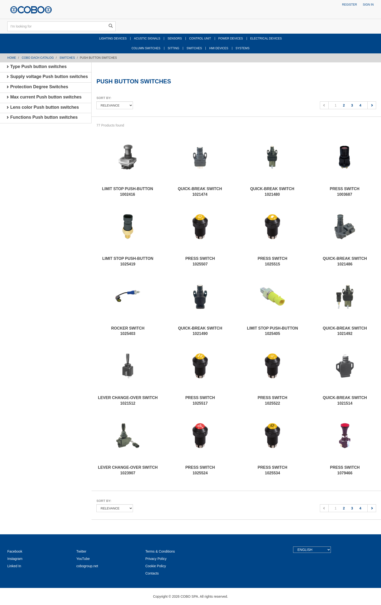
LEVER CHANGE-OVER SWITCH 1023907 (128, 470)
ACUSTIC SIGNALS (147, 38)
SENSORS (174, 38)
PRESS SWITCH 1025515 (272, 261)
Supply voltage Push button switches (47, 76)
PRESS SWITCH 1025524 (200, 470)
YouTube (83, 559)
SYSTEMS (243, 48)
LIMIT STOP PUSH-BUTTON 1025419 (127, 261)
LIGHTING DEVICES (113, 38)
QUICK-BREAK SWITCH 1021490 (200, 331)
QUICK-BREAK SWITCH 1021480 (272, 191)
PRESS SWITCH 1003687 (345, 191)
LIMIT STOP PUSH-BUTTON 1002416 (127, 191)
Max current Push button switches (44, 97)
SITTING (173, 48)
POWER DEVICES (230, 38)
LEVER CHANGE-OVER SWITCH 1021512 (128, 400)
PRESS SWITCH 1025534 (272, 470)
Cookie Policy (155, 566)
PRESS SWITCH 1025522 (272, 400)
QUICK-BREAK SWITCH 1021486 (345, 261)
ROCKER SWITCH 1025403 (127, 331)
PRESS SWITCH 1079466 (345, 470)
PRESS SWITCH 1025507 (200, 261)
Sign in (368, 4)
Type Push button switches (36, 66)
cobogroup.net (87, 566)
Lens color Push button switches (42, 107)
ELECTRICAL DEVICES (266, 38)
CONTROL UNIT (200, 38)
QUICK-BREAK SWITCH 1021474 (200, 191)
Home (11, 57)
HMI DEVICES (218, 48)
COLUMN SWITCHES (145, 48)
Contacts (152, 573)
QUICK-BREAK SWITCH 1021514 (345, 400)
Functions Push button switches (42, 117)
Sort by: (103, 98)
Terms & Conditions (160, 551)
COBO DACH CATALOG (38, 57)
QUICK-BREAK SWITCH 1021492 (345, 331)
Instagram (14, 559)
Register (349, 4)
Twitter (81, 551)
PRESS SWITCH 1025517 (200, 400)
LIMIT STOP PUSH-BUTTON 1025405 (272, 331)
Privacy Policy (156, 559)
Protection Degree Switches (37, 86)
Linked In (14, 566)
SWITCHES (194, 48)
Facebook (14, 551)
